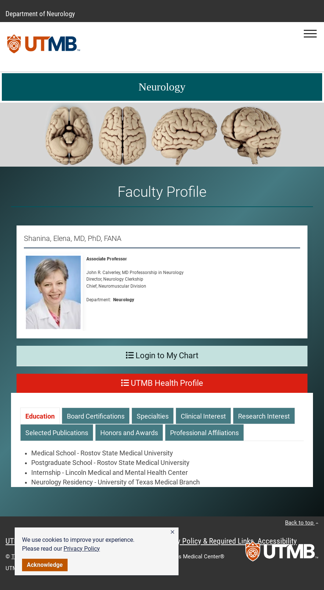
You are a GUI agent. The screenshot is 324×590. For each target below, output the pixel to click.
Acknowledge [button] (45, 564)
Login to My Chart (162, 355)
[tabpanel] (162, 467)
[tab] (40, 416)
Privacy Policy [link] (82, 548)
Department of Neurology (40, 14)
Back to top (301, 522)
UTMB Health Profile (162, 383)
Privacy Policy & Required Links (206, 541)
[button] (172, 532)
